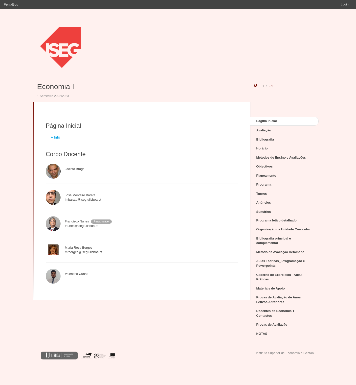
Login (345, 4)
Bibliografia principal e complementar (273, 241)
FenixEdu (11, 4)
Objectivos (264, 166)
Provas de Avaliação (272, 324)
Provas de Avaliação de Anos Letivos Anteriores (278, 299)
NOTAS (261, 334)
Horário (262, 148)
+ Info (55, 137)
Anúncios (263, 202)
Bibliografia (265, 139)
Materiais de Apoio (270, 288)
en (270, 85)
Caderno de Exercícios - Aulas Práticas (279, 277)
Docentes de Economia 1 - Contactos (276, 313)
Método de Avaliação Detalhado (280, 252)
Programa (263, 184)
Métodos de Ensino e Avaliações (281, 157)
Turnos (261, 193)
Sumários (263, 212)
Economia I (55, 86)
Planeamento (266, 175)
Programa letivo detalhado (276, 220)
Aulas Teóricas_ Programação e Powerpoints (280, 263)
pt (262, 85)
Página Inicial (266, 121)
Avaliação (263, 130)
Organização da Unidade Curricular (283, 229)
